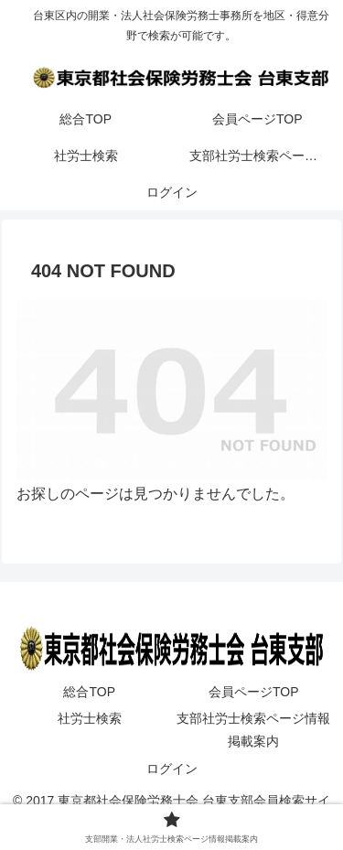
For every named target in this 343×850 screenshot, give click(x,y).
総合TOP (89, 691)
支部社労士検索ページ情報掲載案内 (253, 729)
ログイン (172, 768)
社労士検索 (90, 718)
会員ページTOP (254, 691)
